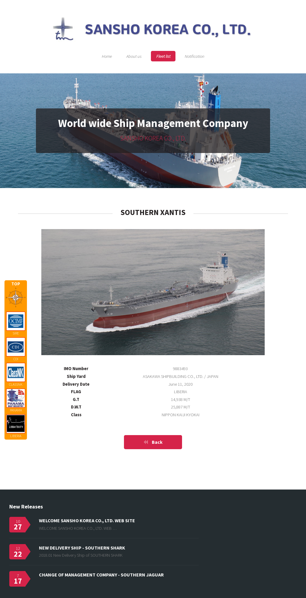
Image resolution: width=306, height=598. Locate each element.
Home (107, 56)
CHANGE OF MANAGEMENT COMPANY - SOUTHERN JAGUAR (101, 575)
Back (157, 442)
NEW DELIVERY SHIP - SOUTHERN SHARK (82, 548)
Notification (194, 56)
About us (134, 56)
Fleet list (163, 56)
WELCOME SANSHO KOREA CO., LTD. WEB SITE (87, 520)
